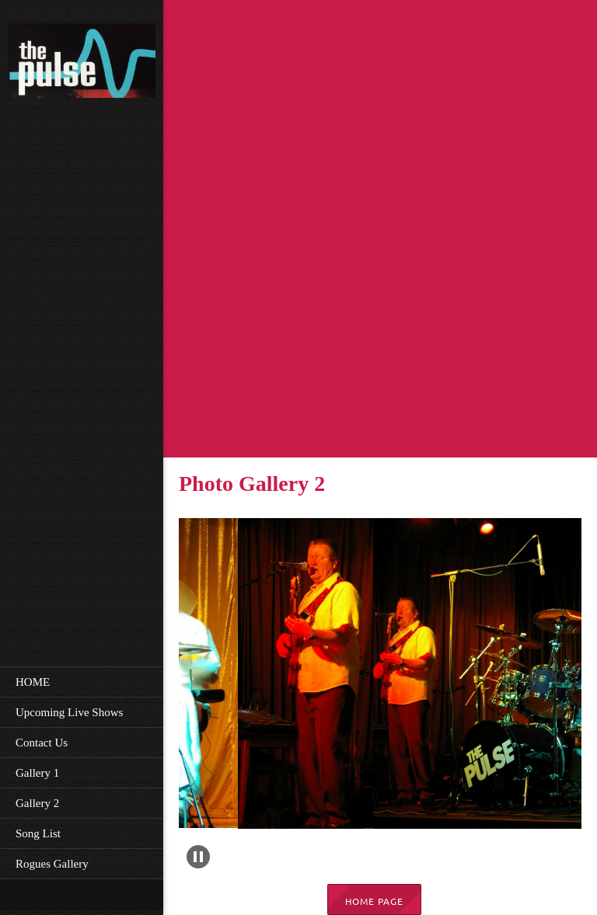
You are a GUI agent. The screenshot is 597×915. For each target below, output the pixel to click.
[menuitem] (81, 681)
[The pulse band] (81, 62)
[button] (316, 697)
